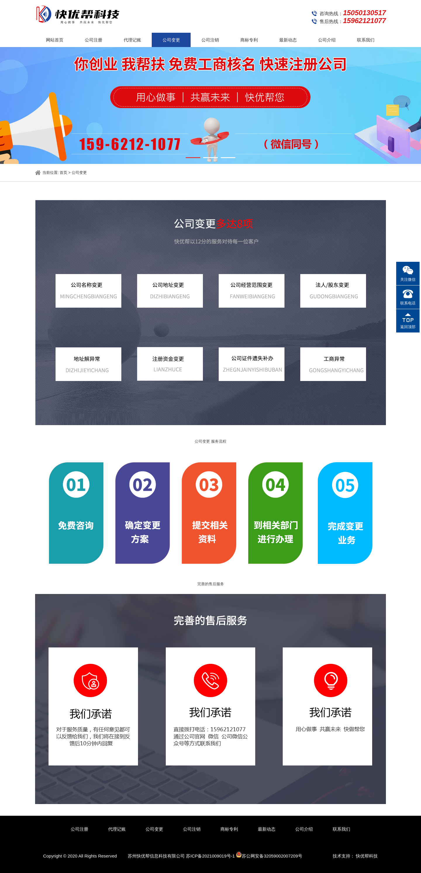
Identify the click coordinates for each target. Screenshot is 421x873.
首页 (63, 172)
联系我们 (366, 39)
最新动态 (288, 39)
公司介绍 (327, 39)
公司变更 (171, 39)
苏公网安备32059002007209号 (269, 855)
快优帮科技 (367, 856)
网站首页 (54, 39)
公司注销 (210, 39)
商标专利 (249, 39)
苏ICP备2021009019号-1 (210, 856)
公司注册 (93, 39)
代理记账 (132, 39)
